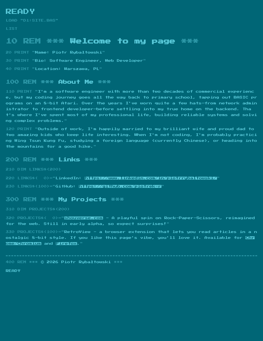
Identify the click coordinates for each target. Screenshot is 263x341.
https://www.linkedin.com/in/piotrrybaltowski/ (151, 178)
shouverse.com (84, 218)
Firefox (66, 243)
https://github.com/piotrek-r (120, 186)
